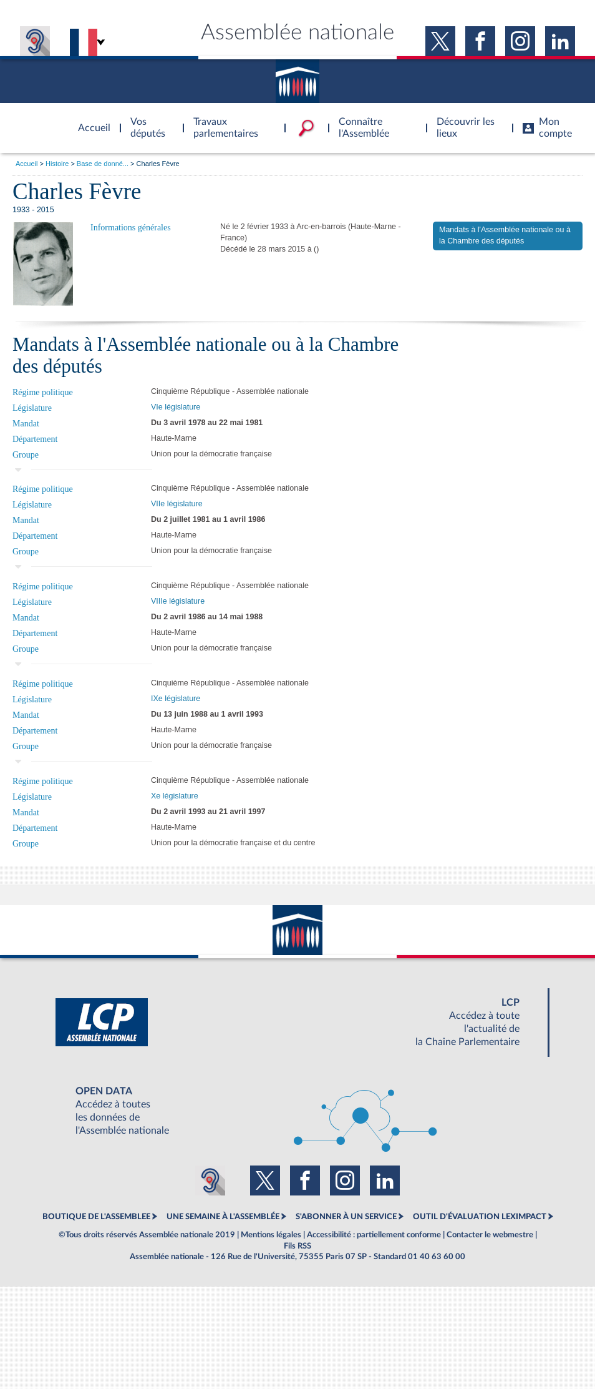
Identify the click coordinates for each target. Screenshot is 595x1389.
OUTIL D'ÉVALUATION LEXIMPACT (479, 1216)
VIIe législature (177, 503)
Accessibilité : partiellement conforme (374, 1235)
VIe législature (175, 407)
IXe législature (175, 698)
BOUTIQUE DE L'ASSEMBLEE (96, 1216)
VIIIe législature (178, 601)
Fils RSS (297, 1246)
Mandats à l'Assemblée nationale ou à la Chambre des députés (505, 235)
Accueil (26, 163)
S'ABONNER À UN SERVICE (346, 1216)
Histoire (57, 163)
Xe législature (174, 796)
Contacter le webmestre (490, 1235)
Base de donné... (102, 163)
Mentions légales (271, 1235)
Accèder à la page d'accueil (90, 120)
